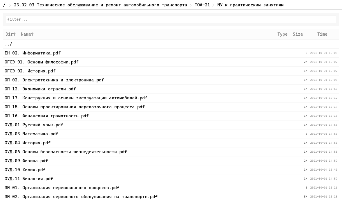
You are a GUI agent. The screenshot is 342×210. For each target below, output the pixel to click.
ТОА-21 (202, 5)
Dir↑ (11, 34)
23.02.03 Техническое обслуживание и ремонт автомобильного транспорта (100, 5)
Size (298, 34)
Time (322, 34)
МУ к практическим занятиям (250, 5)
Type (282, 34)
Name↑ (27, 34)
